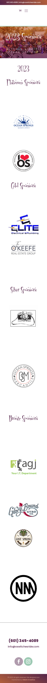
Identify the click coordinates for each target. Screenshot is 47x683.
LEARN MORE (23, 21)
